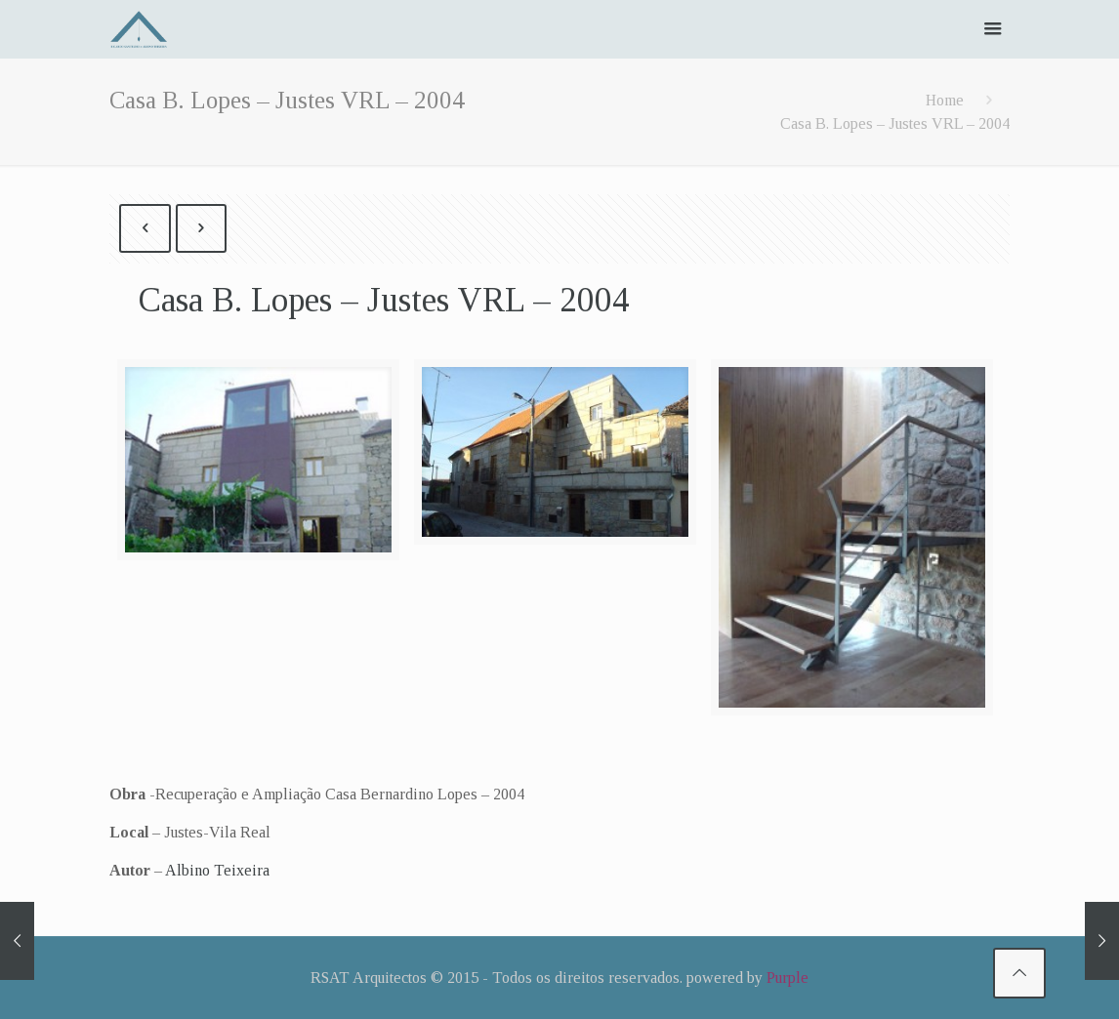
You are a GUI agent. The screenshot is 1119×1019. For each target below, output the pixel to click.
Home (945, 100)
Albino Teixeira (217, 870)
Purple (787, 977)
